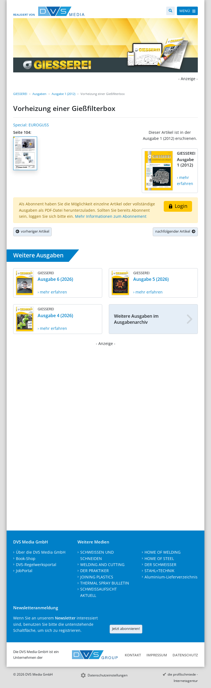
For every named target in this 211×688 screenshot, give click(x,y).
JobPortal (24, 570)
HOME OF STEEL (159, 558)
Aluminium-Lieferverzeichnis (171, 577)
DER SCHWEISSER (160, 564)
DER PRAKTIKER (94, 570)
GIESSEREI (20, 94)
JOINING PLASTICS (96, 577)
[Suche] (170, 11)
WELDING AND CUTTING (102, 564)
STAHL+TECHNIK (159, 570)
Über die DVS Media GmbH (40, 552)
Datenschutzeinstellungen (107, 675)
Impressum (156, 654)
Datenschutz (185, 654)
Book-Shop (25, 558)
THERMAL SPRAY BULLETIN (104, 583)
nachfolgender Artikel (175, 231)
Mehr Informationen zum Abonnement (110, 216)
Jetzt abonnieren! (126, 628)
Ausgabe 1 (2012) (63, 94)
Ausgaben (39, 94)
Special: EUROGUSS (31, 124)
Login (177, 206)
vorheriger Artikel (32, 231)
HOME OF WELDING (163, 552)
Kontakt (133, 654)
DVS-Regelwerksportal (36, 564)
